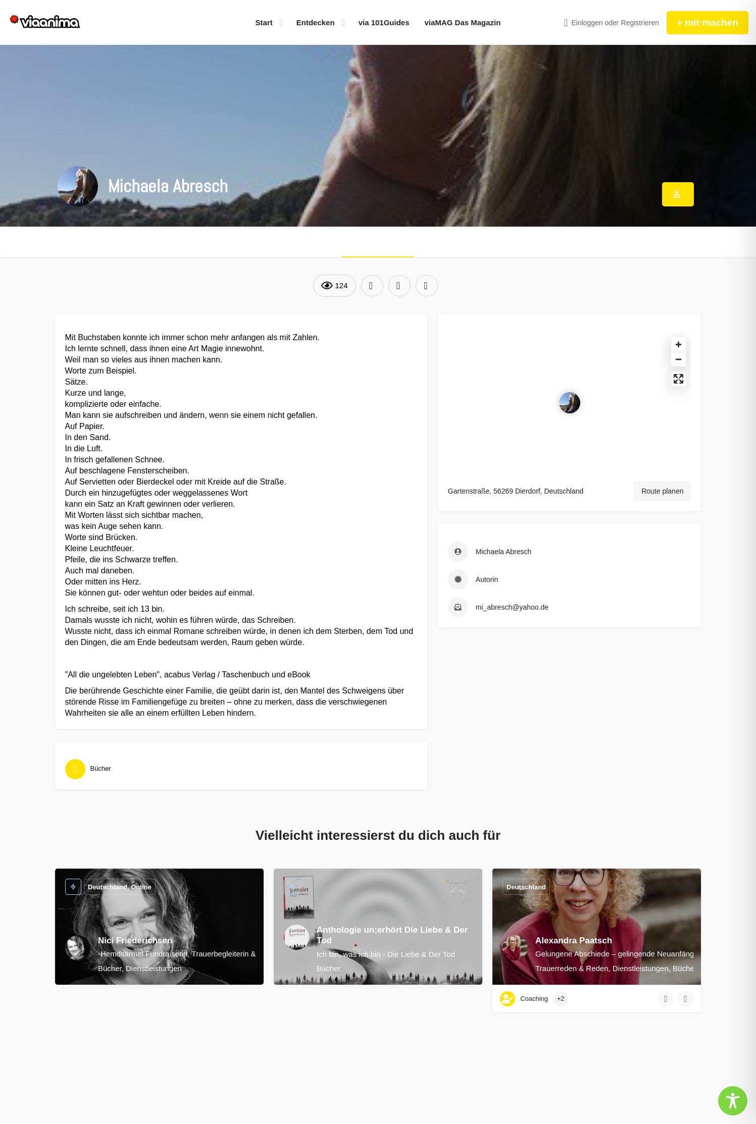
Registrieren (640, 23)
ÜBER (378, 242)
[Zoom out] (678, 359)
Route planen (662, 491)
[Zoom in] (678, 344)
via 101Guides (384, 22)
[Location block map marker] (569, 402)
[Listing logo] (78, 186)
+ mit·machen (707, 22)
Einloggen (586, 23)
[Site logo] (46, 22)
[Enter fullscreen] (678, 378)
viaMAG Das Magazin (463, 22)
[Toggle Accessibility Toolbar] (732, 1100)
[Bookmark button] (685, 999)
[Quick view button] (666, 999)
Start (264, 22)
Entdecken (315, 22)
